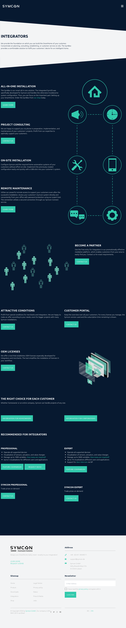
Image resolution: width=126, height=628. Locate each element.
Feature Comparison (12, 467)
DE (88, 611)
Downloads (15, 592)
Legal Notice (37, 583)
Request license (17, 563)
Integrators (14, 596)
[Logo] (11, 6)
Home (13, 583)
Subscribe (70, 595)
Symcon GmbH (31, 611)
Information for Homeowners (17, 418)
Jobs (35, 600)
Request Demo (34, 467)
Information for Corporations (80, 418)
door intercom (81, 462)
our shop (37, 97)
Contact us (8, 141)
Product (13, 587)
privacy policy (83, 589)
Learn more (8, 105)
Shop (12, 600)
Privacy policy (38, 587)
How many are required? (36, 457)
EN (92, 611)
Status (35, 592)
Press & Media (38, 596)
